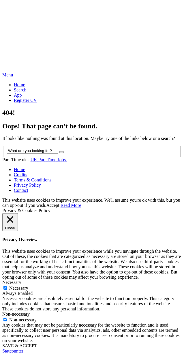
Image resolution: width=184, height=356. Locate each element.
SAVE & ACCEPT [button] (19, 345)
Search (20, 89)
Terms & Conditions (32, 179)
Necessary (18, 288)
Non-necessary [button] (16, 314)
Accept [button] (52, 205)
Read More (71, 205)
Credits (20, 174)
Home (19, 84)
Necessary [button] (11, 282)
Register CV (25, 100)
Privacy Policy (27, 185)
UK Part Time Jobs (49, 159)
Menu (7, 74)
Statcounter (12, 350)
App (18, 95)
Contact (21, 190)
